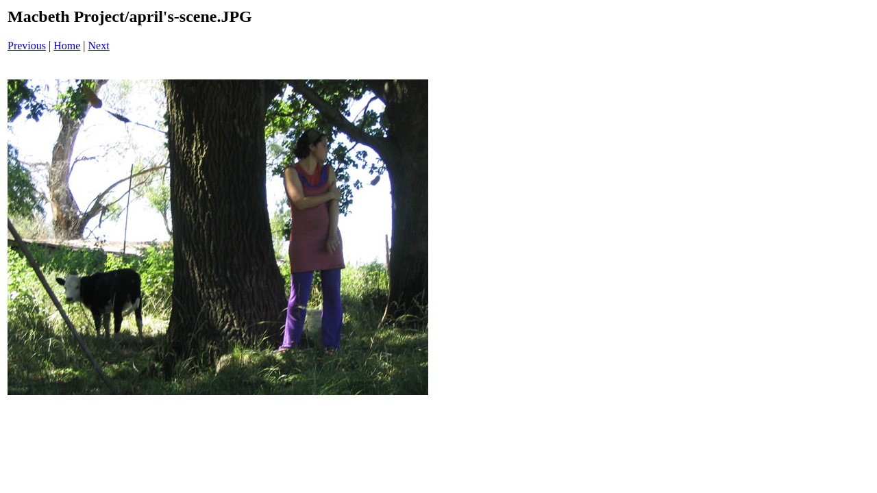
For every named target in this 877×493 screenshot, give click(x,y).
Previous (27, 45)
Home (66, 45)
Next (99, 45)
